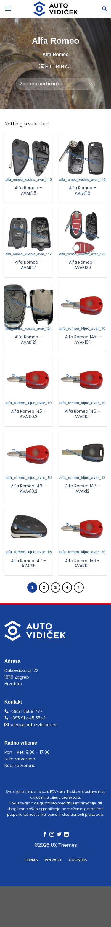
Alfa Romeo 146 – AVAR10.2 (28, 489)
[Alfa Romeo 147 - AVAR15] (28, 530)
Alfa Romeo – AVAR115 (28, 190)
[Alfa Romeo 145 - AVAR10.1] (82, 307)
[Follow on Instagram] (51, 834)
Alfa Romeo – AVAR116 (82, 190)
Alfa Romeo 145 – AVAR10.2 (28, 414)
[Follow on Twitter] (59, 834)
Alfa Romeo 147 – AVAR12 (82, 489)
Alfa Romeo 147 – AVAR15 (28, 563)
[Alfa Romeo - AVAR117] (28, 232)
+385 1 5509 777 (23, 711)
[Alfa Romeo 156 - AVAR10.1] (82, 530)
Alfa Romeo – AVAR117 (28, 265)
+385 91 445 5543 (25, 718)
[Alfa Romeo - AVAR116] (82, 158)
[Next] (79, 587)
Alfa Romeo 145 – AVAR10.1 (82, 339)
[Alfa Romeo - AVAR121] (28, 307)
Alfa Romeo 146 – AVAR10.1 (82, 414)
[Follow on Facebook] (44, 834)
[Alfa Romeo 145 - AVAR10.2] (28, 381)
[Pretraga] (104, 8)
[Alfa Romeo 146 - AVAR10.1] (82, 381)
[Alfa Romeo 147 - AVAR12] (82, 456)
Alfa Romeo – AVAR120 (82, 265)
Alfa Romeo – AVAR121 (28, 339)
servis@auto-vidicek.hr (30, 725)
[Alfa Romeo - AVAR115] (28, 158)
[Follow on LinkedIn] (66, 834)
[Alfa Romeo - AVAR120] (82, 232)
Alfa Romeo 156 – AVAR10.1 (82, 563)
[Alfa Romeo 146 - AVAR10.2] (28, 456)
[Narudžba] (55, 84)
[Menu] (8, 8)
